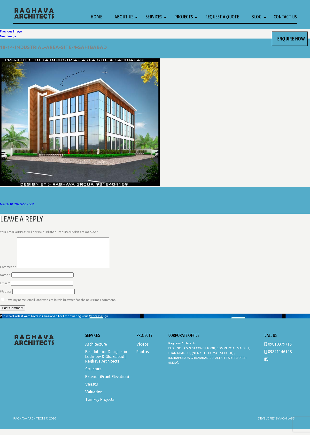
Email (5, 289)
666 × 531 (27, 204)
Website (6, 297)
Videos (142, 350)
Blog (256, 16)
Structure (93, 374)
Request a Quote (222, 16)
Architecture (96, 350)
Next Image (8, 36)
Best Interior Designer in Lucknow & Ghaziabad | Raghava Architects (106, 362)
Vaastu (91, 390)
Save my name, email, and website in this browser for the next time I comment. (61, 305)
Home (96, 16)
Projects (183, 16)
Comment (8, 272)
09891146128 (278, 357)
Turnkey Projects (100, 405)
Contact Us (285, 16)
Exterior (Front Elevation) (107, 382)
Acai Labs (286, 424)
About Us (124, 16)
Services (154, 16)
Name (5, 280)
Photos (142, 357)
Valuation (93, 397)
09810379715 (278, 350)
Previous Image (11, 31)
